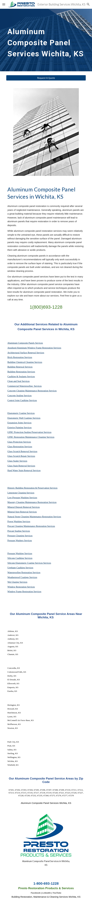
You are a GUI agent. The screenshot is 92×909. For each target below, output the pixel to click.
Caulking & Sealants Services (21, 376)
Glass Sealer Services (17, 461)
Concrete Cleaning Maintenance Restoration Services (32, 390)
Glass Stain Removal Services (21, 465)
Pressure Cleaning (16, 535)
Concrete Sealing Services (19, 395)
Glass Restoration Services (19, 446)
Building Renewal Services (19, 367)
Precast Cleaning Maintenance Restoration (27, 526)
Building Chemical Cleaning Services (24, 362)
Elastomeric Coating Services (21, 413)
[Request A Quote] (46, 77)
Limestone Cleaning (16, 492)
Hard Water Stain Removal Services (24, 470)
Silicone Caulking (15, 558)
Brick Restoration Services (19, 357)
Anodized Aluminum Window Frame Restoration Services (34, 348)
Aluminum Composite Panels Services (25, 343)
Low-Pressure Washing (18, 497)
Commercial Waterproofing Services (24, 386)
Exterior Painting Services (19, 427)
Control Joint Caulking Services (22, 400)
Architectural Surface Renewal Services (25, 352)
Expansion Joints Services (19, 422)
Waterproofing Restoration (19, 572)
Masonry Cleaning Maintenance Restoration (28, 502)
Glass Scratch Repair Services (21, 456)
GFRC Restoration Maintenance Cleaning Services (30, 437)
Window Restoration (17, 587)
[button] (4, 4)
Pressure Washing (15, 553)
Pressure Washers (15, 540)
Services (30, 492)
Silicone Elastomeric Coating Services (25, 563)
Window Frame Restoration (20, 591)
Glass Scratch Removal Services (22, 451)
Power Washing (14, 521)
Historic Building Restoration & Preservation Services (32, 488)
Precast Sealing (14, 531)
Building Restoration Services (21, 371)
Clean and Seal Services (18, 381)
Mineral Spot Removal (18, 512)
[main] (46, 40)
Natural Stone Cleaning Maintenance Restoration (30, 516)
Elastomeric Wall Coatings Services (23, 418)
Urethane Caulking (16, 567)
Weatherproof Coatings (18, 577)
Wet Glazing (13, 582)
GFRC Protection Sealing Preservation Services (29, 432)
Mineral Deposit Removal (19, 507)
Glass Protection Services (19, 442)
